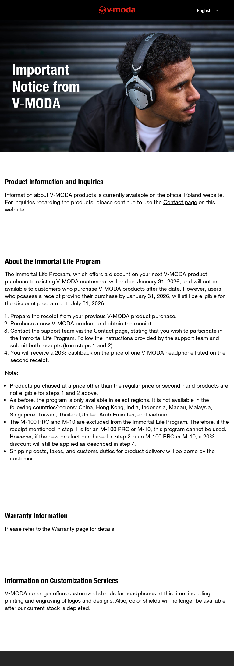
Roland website (203, 194)
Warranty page (70, 528)
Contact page (180, 202)
